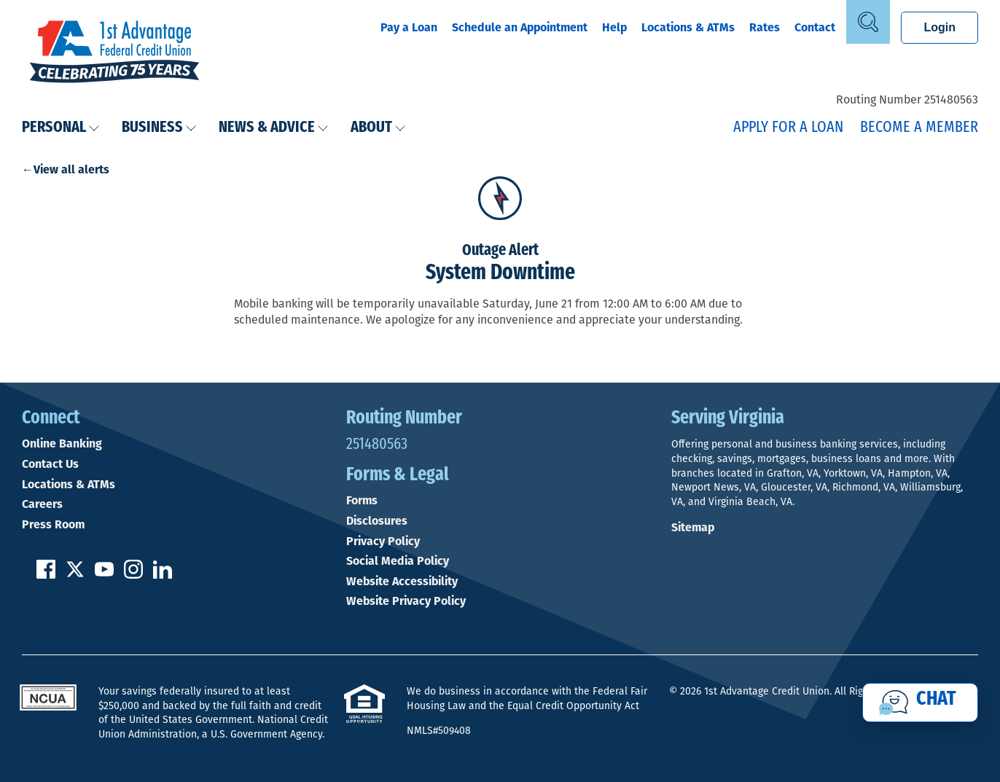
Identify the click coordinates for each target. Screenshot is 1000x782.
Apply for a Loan (788, 128)
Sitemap (692, 527)
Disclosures (376, 521)
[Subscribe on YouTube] (104, 575)
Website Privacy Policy (406, 601)
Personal (61, 128)
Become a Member (919, 128)
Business (159, 128)
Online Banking (62, 443)
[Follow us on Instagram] (133, 575)
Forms (362, 500)
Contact (814, 27)
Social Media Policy (397, 561)
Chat (936, 699)
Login (939, 27)
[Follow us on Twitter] (75, 575)
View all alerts (71, 169)
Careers (42, 504)
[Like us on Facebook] (45, 575)
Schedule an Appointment (519, 27)
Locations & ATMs (688, 27)
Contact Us (50, 464)
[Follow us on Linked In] (162, 575)
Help (614, 27)
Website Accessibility (402, 581)
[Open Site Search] (868, 22)
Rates (764, 27)
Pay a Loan (408, 27)
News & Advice (274, 128)
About (378, 128)
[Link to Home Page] (114, 53)
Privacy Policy (383, 541)
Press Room (53, 524)
